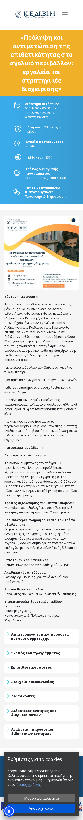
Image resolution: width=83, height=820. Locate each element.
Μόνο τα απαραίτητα (41, 798)
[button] (9, 811)
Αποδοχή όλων (41, 808)
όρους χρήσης (28, 784)
